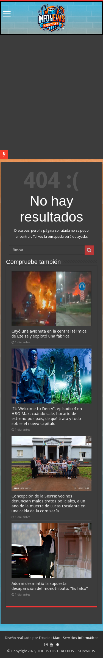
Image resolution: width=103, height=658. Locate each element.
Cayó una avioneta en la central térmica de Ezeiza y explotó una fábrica (49, 334)
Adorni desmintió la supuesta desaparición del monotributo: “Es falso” (50, 586)
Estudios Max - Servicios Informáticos (68, 638)
